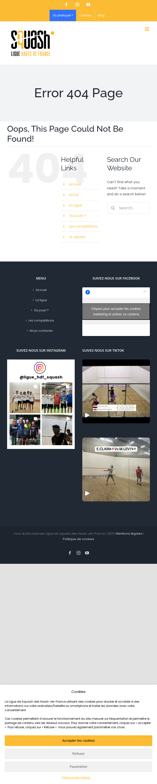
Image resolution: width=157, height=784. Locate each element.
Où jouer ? (77, 215)
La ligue (41, 300)
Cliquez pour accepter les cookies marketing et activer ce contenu (116, 311)
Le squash (77, 236)
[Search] (113, 208)
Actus (73, 194)
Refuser (78, 753)
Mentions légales (129, 533)
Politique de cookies (76, 777)
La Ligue (75, 205)
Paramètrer (78, 767)
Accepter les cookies (78, 740)
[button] (24, 397)
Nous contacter (41, 331)
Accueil (75, 184)
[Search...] (128, 208)
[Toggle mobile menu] (147, 29)
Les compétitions (83, 226)
